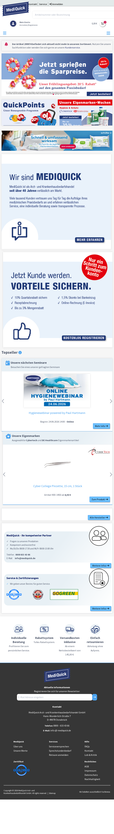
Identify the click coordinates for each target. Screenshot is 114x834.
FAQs (87, 746)
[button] (53, 94)
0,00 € (94, 23)
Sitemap (52, 793)
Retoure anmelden (58, 754)
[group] (57, 75)
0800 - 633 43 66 (61, 725)
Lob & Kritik (91, 754)
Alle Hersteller (99, 517)
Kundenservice (72, 47)
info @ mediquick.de (60, 730)
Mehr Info (101, 426)
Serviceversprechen (59, 746)
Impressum (90, 770)
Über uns (18, 746)
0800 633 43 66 (22, 554)
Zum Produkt (99, 499)
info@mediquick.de (25, 558)
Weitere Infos (100, 565)
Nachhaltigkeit (92, 779)
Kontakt (89, 750)
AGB (87, 766)
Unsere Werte (20, 750)
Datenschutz (91, 774)
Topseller (12, 352)
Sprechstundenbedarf (60, 750)
